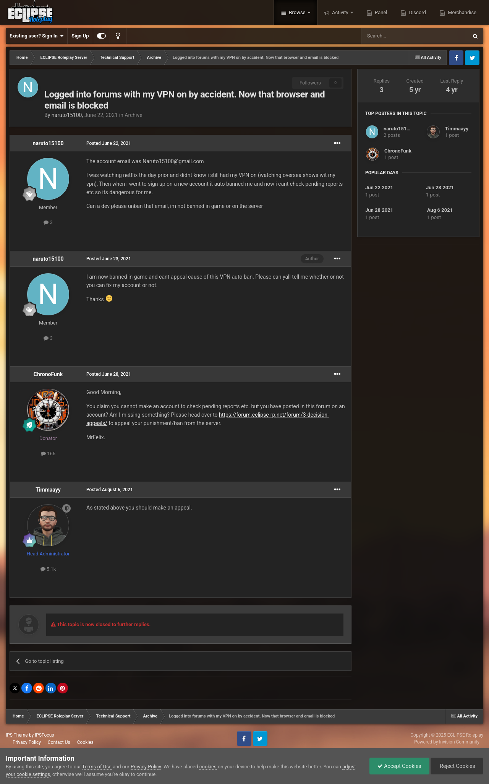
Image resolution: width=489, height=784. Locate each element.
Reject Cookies (457, 766)
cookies (208, 766)
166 (48, 453)
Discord (417, 12)
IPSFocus (44, 735)
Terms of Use (97, 766)
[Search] (396, 36)
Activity (340, 12)
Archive (133, 115)
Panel (380, 12)
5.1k (48, 569)
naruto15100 (67, 115)
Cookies (85, 742)
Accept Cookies (399, 766)
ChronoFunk (48, 374)
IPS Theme (17, 735)
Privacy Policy (27, 742)
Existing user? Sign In (36, 36)
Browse (297, 12)
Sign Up (80, 36)
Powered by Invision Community (446, 742)
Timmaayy (48, 490)
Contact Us (59, 742)
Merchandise (461, 12)
